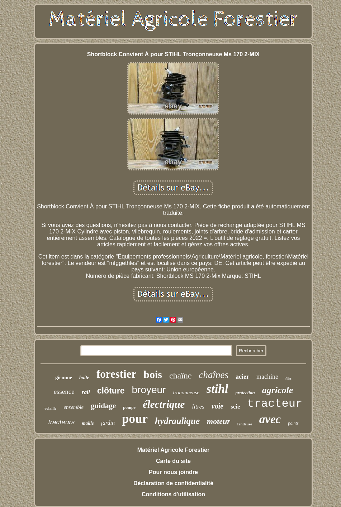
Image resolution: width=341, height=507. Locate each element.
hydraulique (177, 421)
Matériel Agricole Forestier (173, 450)
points (293, 423)
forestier (116, 374)
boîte (84, 377)
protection (245, 392)
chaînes (213, 375)
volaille (50, 408)
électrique (164, 404)
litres (198, 406)
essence (64, 391)
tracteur (275, 403)
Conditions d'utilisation (173, 494)
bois (152, 374)
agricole (277, 390)
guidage (103, 405)
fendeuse (244, 424)
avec (270, 419)
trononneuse (186, 392)
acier (242, 376)
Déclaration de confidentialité (173, 483)
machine (267, 376)
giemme (63, 377)
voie (217, 406)
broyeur (149, 389)
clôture (111, 390)
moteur (218, 421)
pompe (129, 407)
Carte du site (173, 461)
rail (86, 392)
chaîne (180, 375)
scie (235, 406)
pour (135, 419)
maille (88, 423)
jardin (108, 423)
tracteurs (61, 422)
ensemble (73, 407)
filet (288, 379)
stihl (217, 388)
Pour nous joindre (173, 472)
